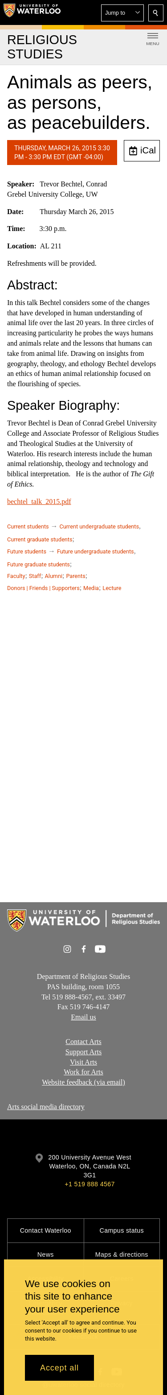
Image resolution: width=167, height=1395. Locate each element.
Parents (75, 576)
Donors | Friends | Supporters (43, 588)
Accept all (59, 1367)
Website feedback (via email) (83, 1082)
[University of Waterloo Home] (32, 12)
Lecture (111, 588)
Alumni (53, 576)
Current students (28, 526)
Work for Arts (83, 1072)
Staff (35, 576)
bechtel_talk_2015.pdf (39, 501)
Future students (26, 551)
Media (91, 588)
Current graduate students (39, 539)
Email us (83, 1017)
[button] (122, 13)
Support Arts (83, 1052)
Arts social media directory (46, 1106)
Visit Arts (83, 1061)
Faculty (16, 576)
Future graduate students (38, 564)
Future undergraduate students (95, 551)
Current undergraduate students (99, 526)
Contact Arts (83, 1041)
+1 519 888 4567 (89, 1184)
